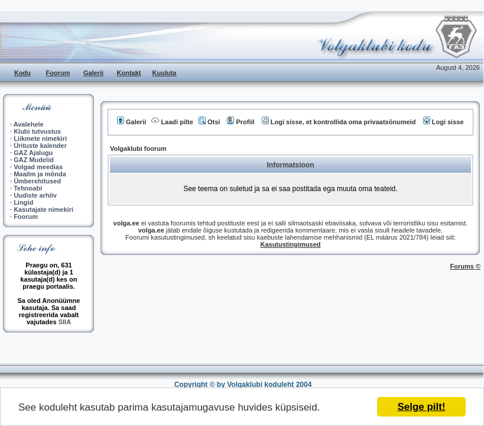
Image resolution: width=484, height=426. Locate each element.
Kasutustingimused (290, 244)
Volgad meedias (38, 166)
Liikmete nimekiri (40, 138)
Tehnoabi (28, 188)
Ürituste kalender (40, 145)
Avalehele (29, 124)
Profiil (240, 121)
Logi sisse (443, 121)
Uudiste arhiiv (35, 195)
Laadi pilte (172, 121)
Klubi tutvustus (37, 131)
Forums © (465, 266)
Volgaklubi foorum (138, 148)
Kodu (22, 72)
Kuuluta (164, 72)
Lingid (23, 202)
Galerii (93, 72)
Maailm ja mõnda (40, 174)
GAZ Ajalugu (33, 152)
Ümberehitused (37, 181)
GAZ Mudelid (34, 159)
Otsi (209, 121)
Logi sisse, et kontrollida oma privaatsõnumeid (339, 121)
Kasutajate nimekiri (43, 209)
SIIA (65, 321)
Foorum (58, 72)
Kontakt (129, 72)
